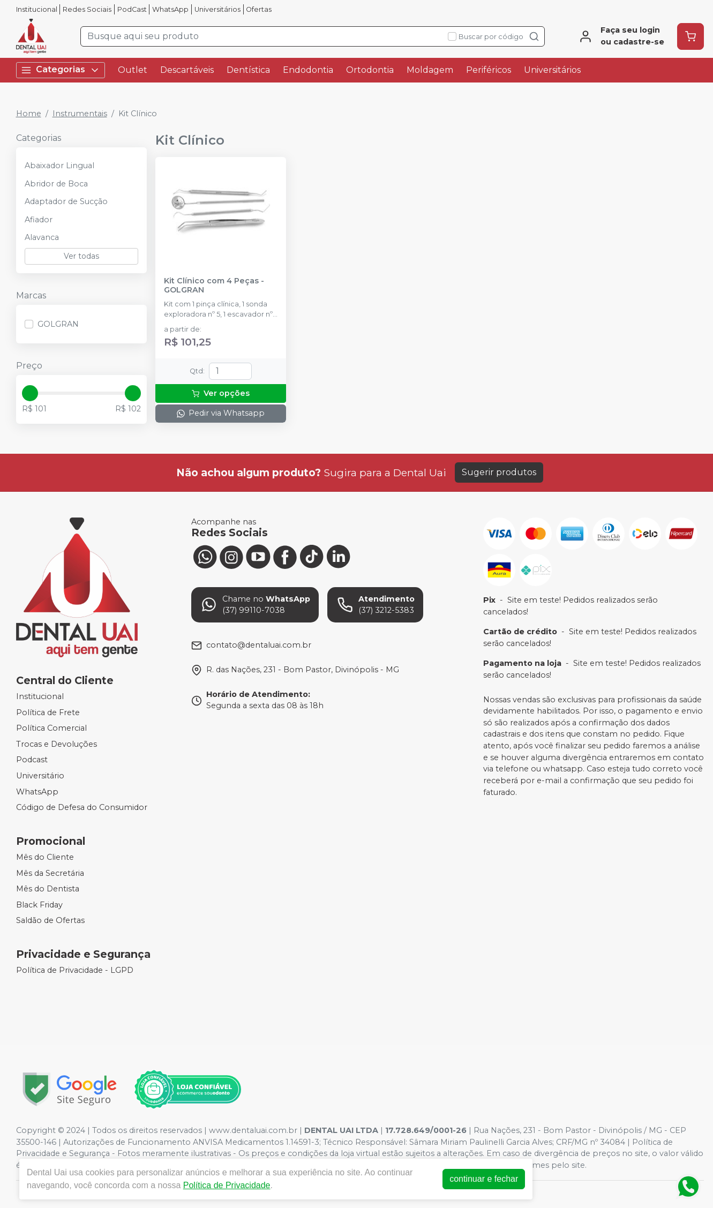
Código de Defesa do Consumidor (81, 808)
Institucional (36, 9)
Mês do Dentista (47, 889)
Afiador (38, 219)
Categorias (60, 70)
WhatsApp (170, 9)
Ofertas (259, 9)
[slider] (30, 393)
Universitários (217, 9)
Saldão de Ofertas (50, 921)
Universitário (40, 776)
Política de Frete (48, 712)
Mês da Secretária (50, 873)
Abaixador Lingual (59, 165)
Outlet (132, 70)
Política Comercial (51, 728)
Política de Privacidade (227, 1185)
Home (28, 113)
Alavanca (42, 237)
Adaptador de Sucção (66, 201)
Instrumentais (79, 113)
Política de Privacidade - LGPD (74, 970)
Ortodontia (370, 70)
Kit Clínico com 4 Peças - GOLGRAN (214, 285)
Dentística (248, 70)
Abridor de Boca (56, 184)
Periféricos (488, 70)
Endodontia (308, 70)
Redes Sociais (87, 9)
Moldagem (430, 70)
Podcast (32, 760)
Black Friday (39, 905)
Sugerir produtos (499, 472)
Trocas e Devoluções (56, 744)
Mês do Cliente (45, 857)
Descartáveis (187, 70)
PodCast (132, 9)
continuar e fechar (483, 1178)
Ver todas (81, 256)
